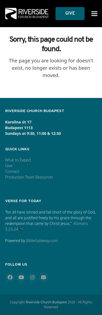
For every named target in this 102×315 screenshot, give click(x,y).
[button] (94, 13)
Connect (12, 171)
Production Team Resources (29, 177)
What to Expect (18, 160)
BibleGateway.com (42, 240)
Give (9, 165)
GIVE (70, 13)
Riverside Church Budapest (46, 302)
